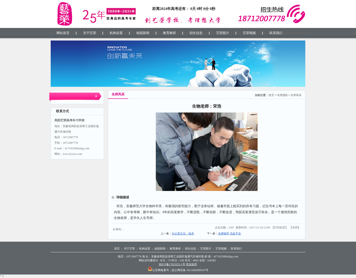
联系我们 (236, 248)
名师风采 (296, 95)
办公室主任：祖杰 (183, 233)
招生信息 (190, 248)
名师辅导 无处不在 (229, 233)
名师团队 (282, 95)
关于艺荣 (129, 248)
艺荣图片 (205, 248)
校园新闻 (160, 248)
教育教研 (175, 248)
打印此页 (279, 227)
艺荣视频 (221, 248)
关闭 (295, 227)
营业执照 (191, 264)
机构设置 (144, 248)
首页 (271, 95)
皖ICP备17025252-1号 (172, 264)
